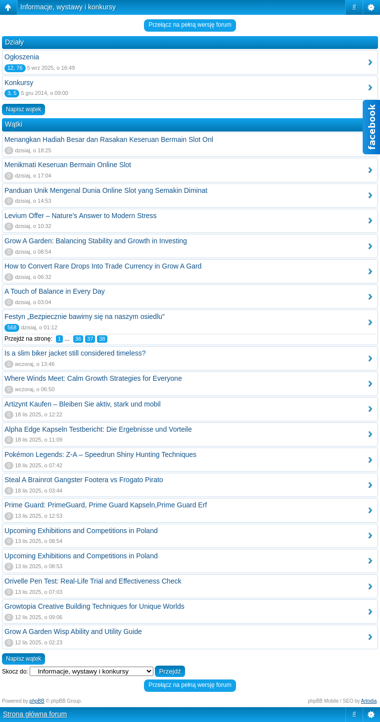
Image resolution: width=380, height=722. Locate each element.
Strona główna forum (35, 714)
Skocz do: (15, 671)
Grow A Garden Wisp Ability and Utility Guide (73, 631)
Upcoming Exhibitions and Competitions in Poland (81, 531)
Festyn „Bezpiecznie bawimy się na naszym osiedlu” (84, 316)
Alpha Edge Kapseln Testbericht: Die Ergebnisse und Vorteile (98, 429)
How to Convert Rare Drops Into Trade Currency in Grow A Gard (102, 266)
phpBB (37, 701)
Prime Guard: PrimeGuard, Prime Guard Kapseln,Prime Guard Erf (105, 505)
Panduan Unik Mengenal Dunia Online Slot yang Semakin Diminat (105, 190)
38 (102, 339)
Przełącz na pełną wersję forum (189, 24)
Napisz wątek (23, 109)
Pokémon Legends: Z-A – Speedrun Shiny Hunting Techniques (100, 454)
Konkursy (18, 83)
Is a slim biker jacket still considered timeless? (75, 353)
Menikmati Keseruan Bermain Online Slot (67, 165)
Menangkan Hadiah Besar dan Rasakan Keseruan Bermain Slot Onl (108, 139)
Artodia (369, 701)
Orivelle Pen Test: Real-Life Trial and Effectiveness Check (92, 581)
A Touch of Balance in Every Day (54, 291)
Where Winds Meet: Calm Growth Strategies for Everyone (93, 378)
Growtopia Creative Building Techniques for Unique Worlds (94, 606)
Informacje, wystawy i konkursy (68, 7)
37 (90, 339)
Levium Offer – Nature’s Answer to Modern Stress (80, 216)
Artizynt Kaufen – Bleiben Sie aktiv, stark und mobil (82, 404)
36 (78, 339)
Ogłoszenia (21, 57)
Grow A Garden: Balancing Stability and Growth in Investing (95, 241)
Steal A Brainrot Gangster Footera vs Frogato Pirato (83, 480)
